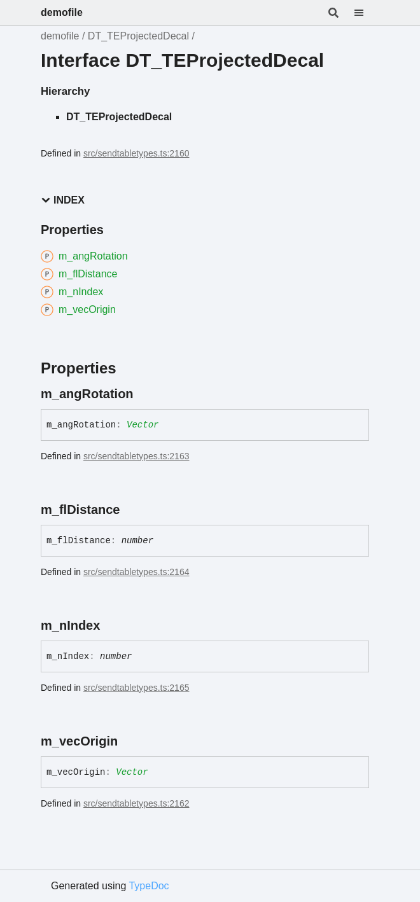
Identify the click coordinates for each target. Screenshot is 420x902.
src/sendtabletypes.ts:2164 (136, 572)
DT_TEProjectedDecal (138, 36)
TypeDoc (149, 885)
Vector (142, 425)
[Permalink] (145, 393)
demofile (62, 12)
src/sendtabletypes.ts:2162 (136, 803)
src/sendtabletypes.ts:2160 (136, 153)
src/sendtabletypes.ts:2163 (136, 456)
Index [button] (63, 200)
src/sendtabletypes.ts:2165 (136, 688)
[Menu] (366, 12)
